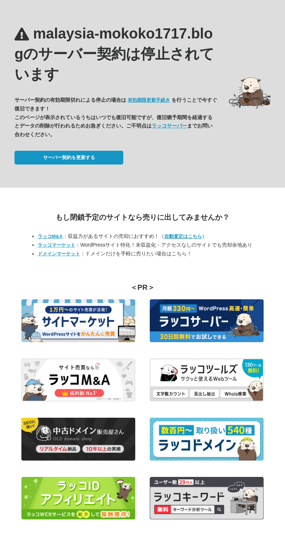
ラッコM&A (50, 236)
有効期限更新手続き (149, 100)
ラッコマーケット (56, 245)
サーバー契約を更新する (69, 157)
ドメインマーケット (59, 253)
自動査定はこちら (183, 236)
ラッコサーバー (169, 126)
